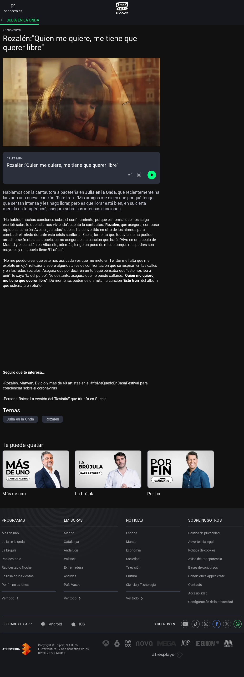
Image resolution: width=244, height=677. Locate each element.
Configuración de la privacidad (211, 601)
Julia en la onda (19, 20)
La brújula (85, 493)
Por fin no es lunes (15, 584)
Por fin (153, 493)
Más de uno (14, 493)
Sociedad (133, 558)
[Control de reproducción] (151, 175)
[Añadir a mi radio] (139, 175)
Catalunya (72, 541)
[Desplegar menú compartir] (130, 175)
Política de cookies (202, 549)
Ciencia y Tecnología (142, 584)
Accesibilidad (198, 592)
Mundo (132, 541)
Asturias (71, 575)
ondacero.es (13, 8)
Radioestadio (12, 558)
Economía (134, 549)
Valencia (71, 558)
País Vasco (73, 584)
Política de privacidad (204, 532)
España (132, 532)
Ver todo (10, 597)
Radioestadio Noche (17, 566)
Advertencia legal (201, 541)
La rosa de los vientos (18, 575)
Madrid (70, 532)
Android (51, 624)
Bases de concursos (204, 566)
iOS (78, 624)
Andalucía (72, 549)
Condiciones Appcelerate (207, 575)
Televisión (134, 566)
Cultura (132, 575)
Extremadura (74, 566)
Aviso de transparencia (206, 558)
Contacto (196, 584)
